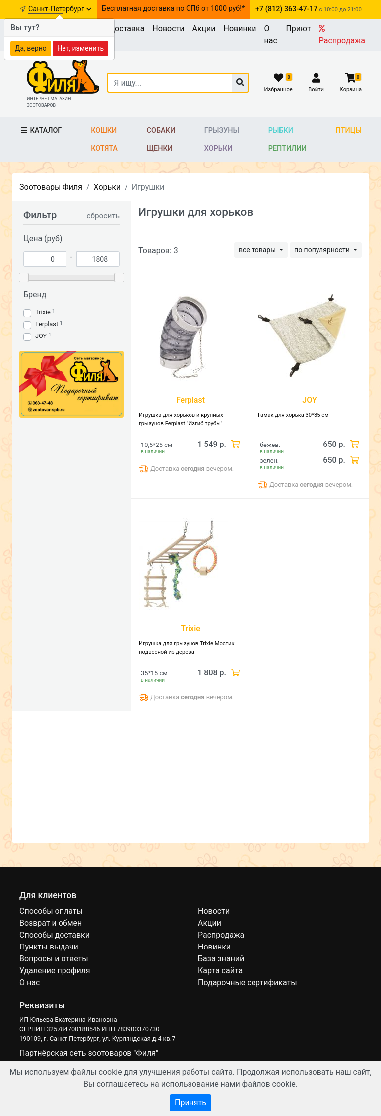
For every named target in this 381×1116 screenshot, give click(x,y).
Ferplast (46, 324)
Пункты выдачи (48, 946)
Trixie (43, 312)
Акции (203, 28)
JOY (41, 335)
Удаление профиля (54, 970)
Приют (298, 28)
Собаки (161, 130)
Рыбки (280, 130)
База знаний (221, 958)
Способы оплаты (51, 911)
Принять (190, 1102)
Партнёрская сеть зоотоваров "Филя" (88, 1053)
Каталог (40, 130)
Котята (104, 148)
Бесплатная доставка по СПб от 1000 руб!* (173, 8)
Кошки (104, 130)
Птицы (349, 130)
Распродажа (342, 34)
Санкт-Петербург (59, 9)
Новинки (240, 28)
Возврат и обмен (50, 923)
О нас (270, 34)
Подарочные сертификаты (247, 982)
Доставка (126, 28)
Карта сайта (220, 970)
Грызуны (221, 130)
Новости (168, 28)
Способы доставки (54, 935)
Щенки (160, 148)
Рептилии (287, 148)
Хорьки (218, 148)
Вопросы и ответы (53, 958)
